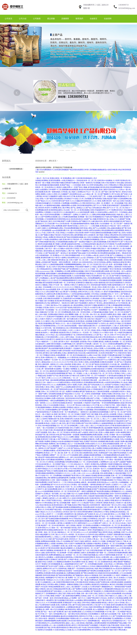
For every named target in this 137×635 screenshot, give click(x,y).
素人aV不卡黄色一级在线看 (111, 460)
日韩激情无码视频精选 (91, 239)
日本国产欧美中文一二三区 (56, 482)
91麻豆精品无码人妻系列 (100, 221)
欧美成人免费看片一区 (46, 360)
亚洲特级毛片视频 (82, 283)
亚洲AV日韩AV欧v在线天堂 (84, 319)
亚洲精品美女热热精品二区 (119, 512)
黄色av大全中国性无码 (117, 251)
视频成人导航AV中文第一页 (52, 285)
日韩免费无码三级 (69, 514)
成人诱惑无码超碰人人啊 (61, 251)
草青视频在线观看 (106, 480)
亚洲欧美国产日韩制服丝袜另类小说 (105, 321)
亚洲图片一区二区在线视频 (113, 203)
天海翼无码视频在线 (114, 464)
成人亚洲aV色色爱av (124, 201)
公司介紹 (22, 19)
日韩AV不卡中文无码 (117, 335)
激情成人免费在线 (104, 342)
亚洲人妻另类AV (59, 342)
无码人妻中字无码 (68, 423)
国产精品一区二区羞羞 (74, 373)
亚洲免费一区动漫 (66, 553)
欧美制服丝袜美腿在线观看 (49, 185)
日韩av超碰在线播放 (113, 228)
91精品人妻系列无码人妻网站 (102, 267)
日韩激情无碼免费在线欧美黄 (118, 366)
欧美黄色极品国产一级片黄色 (116, 407)
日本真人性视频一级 (111, 435)
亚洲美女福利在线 (98, 450)
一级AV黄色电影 (65, 528)
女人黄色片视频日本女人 (123, 346)
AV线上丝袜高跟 (65, 364)
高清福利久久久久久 (62, 473)
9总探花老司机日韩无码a (92, 460)
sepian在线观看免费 (58, 230)
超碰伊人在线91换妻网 (118, 432)
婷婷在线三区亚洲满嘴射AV (90, 614)
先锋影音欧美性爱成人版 (59, 260)
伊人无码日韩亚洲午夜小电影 (102, 630)
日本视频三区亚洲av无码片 (44, 307)
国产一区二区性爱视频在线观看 (91, 564)
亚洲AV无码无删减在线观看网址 (52, 460)
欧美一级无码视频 (115, 264)
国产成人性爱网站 (100, 446)
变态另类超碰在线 (79, 355)
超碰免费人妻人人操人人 (104, 346)
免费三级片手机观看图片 (79, 303)
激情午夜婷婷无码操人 (71, 226)
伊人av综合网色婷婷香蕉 (56, 623)
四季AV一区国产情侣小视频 (77, 187)
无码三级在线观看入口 (107, 575)
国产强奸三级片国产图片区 (111, 192)
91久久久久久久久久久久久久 (62, 287)
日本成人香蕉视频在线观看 (113, 260)
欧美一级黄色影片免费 (109, 457)
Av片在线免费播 (109, 348)
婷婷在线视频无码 (115, 221)
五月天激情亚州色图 (61, 428)
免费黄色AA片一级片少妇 (67, 457)
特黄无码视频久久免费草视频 (60, 344)
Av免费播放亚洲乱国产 (74, 607)
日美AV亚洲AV (79, 362)
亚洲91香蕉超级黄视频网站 (108, 237)
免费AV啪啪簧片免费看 (110, 559)
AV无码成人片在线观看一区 (48, 296)
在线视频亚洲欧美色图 (106, 441)
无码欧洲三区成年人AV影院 (109, 580)
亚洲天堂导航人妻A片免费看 (91, 448)
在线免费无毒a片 (121, 398)
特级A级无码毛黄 (95, 296)
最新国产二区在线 (80, 587)
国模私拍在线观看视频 (103, 233)
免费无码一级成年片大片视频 (95, 541)
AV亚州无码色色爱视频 (51, 214)
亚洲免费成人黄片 (69, 178)
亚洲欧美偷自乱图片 (95, 589)
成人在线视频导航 (92, 578)
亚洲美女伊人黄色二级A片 (108, 578)
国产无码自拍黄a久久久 (96, 385)
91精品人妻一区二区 (92, 194)
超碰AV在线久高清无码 (74, 496)
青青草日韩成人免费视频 (111, 532)
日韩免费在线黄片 (89, 507)
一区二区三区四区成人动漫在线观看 (67, 310)
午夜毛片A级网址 (60, 258)
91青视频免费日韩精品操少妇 (113, 589)
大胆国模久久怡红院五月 (53, 212)
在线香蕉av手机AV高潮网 (89, 342)
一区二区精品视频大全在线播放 (107, 328)
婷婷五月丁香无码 (95, 303)
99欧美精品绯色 (70, 609)
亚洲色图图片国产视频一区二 (97, 553)
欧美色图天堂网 (104, 421)
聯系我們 (79, 19)
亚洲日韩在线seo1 (103, 482)
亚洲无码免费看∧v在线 (57, 180)
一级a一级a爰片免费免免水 (88, 580)
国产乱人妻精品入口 (78, 208)
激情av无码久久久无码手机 (64, 521)
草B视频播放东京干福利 (100, 217)
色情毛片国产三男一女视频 (102, 196)
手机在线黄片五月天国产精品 (56, 466)
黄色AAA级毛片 (120, 487)
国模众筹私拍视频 (98, 214)
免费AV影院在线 (58, 398)
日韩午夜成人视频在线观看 (91, 602)
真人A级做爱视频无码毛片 (70, 564)
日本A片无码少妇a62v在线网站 (79, 591)
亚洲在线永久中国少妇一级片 (110, 226)
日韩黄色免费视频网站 (116, 344)
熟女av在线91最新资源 (97, 283)
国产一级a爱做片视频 (82, 242)
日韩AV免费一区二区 (76, 260)
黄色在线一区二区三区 (124, 430)
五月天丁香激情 (41, 564)
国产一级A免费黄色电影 (111, 519)
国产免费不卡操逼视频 (121, 498)
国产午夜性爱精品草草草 (122, 258)
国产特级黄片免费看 (42, 441)
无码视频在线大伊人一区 (121, 621)
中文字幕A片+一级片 (45, 614)
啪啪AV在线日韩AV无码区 (69, 248)
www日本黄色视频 (123, 548)
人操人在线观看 (58, 625)
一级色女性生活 (106, 621)
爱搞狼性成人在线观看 (122, 239)
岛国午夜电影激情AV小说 (119, 410)
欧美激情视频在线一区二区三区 (88, 457)
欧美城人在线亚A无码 (64, 416)
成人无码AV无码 (55, 267)
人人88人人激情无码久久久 (102, 616)
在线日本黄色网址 (78, 498)
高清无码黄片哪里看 (92, 480)
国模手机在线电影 (119, 453)
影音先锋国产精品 (76, 441)
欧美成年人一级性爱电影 (49, 332)
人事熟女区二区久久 (93, 416)
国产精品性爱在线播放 (102, 491)
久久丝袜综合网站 (101, 212)
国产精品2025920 (72, 401)
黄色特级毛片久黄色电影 (90, 298)
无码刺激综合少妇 (62, 328)
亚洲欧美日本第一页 (59, 412)
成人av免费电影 (98, 609)
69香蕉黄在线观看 (116, 582)
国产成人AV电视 (116, 289)
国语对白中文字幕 (85, 616)
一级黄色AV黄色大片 (70, 285)
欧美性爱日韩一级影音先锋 (100, 505)
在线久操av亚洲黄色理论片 (95, 407)
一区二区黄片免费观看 (105, 387)
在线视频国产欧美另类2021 (72, 475)
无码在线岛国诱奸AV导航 (96, 627)
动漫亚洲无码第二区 (93, 353)
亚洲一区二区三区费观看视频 (121, 475)
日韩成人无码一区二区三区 (89, 419)
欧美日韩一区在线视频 (46, 310)
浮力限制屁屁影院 (80, 389)
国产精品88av (75, 448)
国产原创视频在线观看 (60, 507)
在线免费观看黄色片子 (121, 196)
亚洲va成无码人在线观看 (107, 414)
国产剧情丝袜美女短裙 (64, 389)
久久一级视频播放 (59, 357)
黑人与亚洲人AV (97, 292)
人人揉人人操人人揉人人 (87, 425)
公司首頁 (8, 19)
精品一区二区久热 (118, 287)
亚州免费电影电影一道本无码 (95, 378)
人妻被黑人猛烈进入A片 (50, 498)
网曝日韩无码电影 (41, 444)
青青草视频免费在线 (96, 428)
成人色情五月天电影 (113, 323)
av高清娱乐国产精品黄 (49, 262)
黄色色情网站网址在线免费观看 (112, 230)
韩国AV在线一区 (110, 332)
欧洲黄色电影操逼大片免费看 (101, 369)
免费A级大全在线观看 (109, 614)
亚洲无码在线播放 (59, 403)
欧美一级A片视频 (44, 183)
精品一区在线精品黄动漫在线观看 (70, 509)
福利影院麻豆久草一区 (120, 285)
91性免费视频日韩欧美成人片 (85, 273)
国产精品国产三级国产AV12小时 (58, 448)
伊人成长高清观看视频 (98, 242)
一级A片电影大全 (47, 414)
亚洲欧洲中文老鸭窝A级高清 (112, 437)
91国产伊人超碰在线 (112, 609)
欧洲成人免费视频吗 (46, 578)
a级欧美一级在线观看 (88, 482)
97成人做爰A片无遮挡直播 (82, 546)
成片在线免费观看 (51, 489)
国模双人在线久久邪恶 (49, 194)
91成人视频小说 (68, 494)
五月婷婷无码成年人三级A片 (109, 326)
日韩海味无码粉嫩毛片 (43, 203)
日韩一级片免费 (67, 319)
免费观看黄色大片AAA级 (89, 421)
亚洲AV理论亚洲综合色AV (107, 337)
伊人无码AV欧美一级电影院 (45, 618)
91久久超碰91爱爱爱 (81, 494)
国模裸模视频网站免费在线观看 (91, 435)
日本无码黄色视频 (84, 401)
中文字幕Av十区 (106, 498)
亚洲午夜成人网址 (85, 228)
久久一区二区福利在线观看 (88, 462)
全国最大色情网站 (56, 543)
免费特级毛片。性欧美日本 (60, 303)
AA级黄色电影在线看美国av (63, 557)
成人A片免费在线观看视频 (67, 217)
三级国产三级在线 (58, 421)
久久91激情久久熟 (47, 321)
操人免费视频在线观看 (72, 573)
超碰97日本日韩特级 (89, 253)
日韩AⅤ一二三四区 (107, 239)
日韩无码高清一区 (123, 419)
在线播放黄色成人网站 (109, 562)
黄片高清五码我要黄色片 (115, 283)
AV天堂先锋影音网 (50, 337)
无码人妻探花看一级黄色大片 (48, 364)
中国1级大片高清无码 (62, 235)
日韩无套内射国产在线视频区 (87, 625)
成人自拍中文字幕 (102, 255)
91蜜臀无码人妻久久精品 (116, 360)
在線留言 (93, 19)
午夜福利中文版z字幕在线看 (109, 625)
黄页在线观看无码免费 (50, 283)
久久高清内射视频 (78, 276)
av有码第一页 (72, 534)
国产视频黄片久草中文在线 (110, 194)
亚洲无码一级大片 (99, 469)
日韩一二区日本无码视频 (94, 260)
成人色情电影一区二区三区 (72, 555)
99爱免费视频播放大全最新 (109, 439)
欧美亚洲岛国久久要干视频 (61, 505)
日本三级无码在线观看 (68, 326)
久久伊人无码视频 (84, 199)
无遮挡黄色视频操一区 (109, 339)
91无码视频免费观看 (109, 455)
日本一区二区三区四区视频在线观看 (102, 396)
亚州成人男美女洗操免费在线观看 (111, 351)
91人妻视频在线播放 (47, 450)
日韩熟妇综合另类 (122, 396)
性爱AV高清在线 (95, 437)
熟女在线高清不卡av (100, 360)
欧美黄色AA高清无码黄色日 (73, 382)
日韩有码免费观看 (119, 369)
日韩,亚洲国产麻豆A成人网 (55, 292)
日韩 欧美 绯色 (54, 435)
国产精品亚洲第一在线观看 (69, 435)
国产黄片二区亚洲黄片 (90, 371)
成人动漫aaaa (91, 357)
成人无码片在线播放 (91, 237)
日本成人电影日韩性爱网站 (92, 607)
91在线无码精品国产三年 (72, 516)
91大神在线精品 (47, 503)
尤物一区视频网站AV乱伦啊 (60, 271)
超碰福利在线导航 (73, 244)
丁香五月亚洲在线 (114, 269)
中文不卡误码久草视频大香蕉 (90, 248)
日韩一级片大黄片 (87, 593)
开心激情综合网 (49, 294)
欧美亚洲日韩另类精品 (63, 301)
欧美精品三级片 (102, 507)
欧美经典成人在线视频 (84, 321)
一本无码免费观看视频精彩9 (110, 403)
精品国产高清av (89, 503)
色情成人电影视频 (85, 623)
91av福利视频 (88, 410)
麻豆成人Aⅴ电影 (64, 296)
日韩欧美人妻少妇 (45, 589)
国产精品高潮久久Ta (69, 394)
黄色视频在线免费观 (86, 446)
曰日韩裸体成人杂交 (94, 519)
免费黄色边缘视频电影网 (59, 478)
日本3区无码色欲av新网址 (102, 262)
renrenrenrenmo (44, 271)
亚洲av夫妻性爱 (61, 605)
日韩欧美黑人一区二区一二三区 (73, 378)
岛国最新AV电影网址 (93, 543)
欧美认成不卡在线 (80, 627)
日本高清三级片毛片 (69, 512)
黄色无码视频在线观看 (111, 444)
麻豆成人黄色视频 (116, 584)
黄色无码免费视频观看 (114, 187)
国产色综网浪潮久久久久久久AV (77, 269)
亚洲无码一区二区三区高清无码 (65, 491)
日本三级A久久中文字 (59, 534)
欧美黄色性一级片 (63, 525)
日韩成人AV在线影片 (67, 233)
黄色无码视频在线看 (72, 255)
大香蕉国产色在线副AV (78, 530)
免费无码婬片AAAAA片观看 (88, 523)
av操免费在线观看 (99, 623)
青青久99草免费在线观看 (44, 246)
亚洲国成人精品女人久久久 (76, 407)
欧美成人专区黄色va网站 (49, 584)
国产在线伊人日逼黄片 (110, 484)
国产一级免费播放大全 (102, 310)
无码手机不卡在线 (91, 301)
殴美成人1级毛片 (108, 602)
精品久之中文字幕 (92, 405)
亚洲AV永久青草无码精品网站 (92, 185)
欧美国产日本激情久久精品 (115, 385)
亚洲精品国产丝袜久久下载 (116, 541)
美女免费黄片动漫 (78, 562)
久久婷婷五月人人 (85, 214)
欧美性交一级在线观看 (74, 403)
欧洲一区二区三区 (90, 180)
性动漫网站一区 (59, 369)
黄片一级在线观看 (72, 342)
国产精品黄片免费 (110, 550)
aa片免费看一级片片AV (77, 598)
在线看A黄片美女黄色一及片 (114, 271)
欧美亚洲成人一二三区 (84, 196)
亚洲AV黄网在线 (47, 357)
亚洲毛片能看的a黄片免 (50, 419)
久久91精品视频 (123, 339)
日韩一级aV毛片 (91, 314)
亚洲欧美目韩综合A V (63, 294)
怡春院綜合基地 (118, 262)
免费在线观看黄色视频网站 (52, 346)
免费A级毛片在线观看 (84, 609)
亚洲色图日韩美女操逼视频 (53, 573)
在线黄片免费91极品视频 (123, 441)
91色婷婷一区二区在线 (76, 466)
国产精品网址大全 (87, 310)
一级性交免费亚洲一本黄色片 (68, 262)
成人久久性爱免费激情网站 (81, 630)
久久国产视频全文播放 (46, 235)
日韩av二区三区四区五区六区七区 (53, 391)
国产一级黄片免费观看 (85, 491)
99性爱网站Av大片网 (77, 203)
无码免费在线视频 (54, 394)
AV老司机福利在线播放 (114, 376)
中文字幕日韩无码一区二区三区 (80, 469)
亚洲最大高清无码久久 (90, 280)
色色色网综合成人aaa (77, 194)
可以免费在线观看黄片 (123, 244)
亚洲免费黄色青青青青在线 (93, 382)
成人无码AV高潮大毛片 (102, 287)
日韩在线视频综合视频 (90, 516)
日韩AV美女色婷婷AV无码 (110, 183)
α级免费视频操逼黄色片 (66, 273)
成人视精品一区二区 (92, 562)
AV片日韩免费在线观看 (54, 602)
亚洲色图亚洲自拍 (44, 437)
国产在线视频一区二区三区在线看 (70, 410)
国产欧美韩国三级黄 (99, 199)
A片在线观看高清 (50, 219)
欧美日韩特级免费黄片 (86, 512)
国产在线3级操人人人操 (58, 591)
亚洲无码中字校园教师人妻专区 (58, 317)
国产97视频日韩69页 (61, 246)
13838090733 (123, 5)
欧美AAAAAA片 (82, 532)
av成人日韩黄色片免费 (54, 351)
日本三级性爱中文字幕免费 (81, 344)
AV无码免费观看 (45, 230)
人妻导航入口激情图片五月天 (66, 523)
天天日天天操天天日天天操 (115, 450)
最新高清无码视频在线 (58, 371)
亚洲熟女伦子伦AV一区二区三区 (89, 192)
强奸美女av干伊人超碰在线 (60, 305)
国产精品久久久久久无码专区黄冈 (50, 201)
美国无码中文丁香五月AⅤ (82, 307)
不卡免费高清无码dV (116, 210)
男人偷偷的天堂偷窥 (89, 475)
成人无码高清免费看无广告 (65, 335)
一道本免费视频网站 (118, 310)
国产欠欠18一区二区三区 (116, 208)
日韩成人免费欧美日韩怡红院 (52, 237)
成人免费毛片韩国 (107, 500)
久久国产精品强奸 (48, 253)
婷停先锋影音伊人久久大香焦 (90, 201)
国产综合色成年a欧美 (60, 539)
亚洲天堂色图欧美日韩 (119, 605)
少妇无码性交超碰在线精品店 (64, 321)
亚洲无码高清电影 (48, 575)
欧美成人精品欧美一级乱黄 (50, 487)
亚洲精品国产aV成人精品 (72, 602)
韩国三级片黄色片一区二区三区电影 (67, 414)
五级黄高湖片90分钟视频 (72, 298)
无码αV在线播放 (126, 439)
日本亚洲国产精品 (51, 509)
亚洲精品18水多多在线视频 (60, 441)
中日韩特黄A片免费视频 (60, 203)
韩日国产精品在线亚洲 (91, 487)
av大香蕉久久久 (69, 566)
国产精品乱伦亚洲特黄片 (100, 364)
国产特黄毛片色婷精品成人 (121, 276)
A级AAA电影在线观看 (117, 557)
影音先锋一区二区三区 (124, 555)
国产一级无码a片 (62, 253)
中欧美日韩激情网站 (45, 323)
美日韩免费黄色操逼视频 (106, 253)
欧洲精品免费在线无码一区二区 (58, 530)
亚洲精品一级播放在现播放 (68, 584)
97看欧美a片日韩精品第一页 (84, 287)
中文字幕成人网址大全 (121, 480)
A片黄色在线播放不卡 (107, 298)
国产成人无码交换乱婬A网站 (96, 208)
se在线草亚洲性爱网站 (112, 382)
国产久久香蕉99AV (82, 566)
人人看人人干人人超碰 (108, 419)
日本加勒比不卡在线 (70, 199)
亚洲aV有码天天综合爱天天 (45, 339)
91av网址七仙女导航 (93, 355)
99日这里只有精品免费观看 (50, 587)
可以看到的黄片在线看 (47, 605)
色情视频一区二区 (118, 342)
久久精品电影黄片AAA (70, 212)
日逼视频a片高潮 (75, 478)
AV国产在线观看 (41, 432)
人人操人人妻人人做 (111, 521)
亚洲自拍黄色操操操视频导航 (112, 416)
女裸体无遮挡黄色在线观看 (111, 278)
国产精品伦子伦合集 (119, 317)
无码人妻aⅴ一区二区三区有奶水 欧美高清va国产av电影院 (68, 432)
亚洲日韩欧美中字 (113, 242)
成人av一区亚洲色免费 (76, 444)
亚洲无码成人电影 (91, 568)
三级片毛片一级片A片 (52, 248)
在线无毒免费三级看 (86, 212)
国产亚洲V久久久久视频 (71, 201)
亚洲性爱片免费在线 (71, 183)
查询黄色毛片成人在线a (105, 219)
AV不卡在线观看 (72, 455)
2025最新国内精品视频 (52, 205)
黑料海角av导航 (122, 564)
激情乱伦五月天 (84, 285)
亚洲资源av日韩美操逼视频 (99, 494)
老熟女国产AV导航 (93, 398)
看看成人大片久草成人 (47, 335)
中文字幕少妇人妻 (60, 578)
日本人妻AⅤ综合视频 (73, 230)
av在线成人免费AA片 (89, 618)
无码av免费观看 (56, 226)
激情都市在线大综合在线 (76, 353)
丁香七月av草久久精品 (118, 505)
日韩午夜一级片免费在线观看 (97, 366)
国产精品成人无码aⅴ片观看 (93, 348)
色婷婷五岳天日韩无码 (64, 339)
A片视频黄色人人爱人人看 (111, 509)
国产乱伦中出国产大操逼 (54, 566)
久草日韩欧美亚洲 (81, 582)
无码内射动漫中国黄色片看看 (101, 285)
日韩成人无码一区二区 (110, 246)
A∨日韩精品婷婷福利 (88, 244)
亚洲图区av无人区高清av (73, 460)
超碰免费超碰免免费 (73, 380)
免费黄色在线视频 (77, 271)
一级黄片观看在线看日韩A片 (87, 326)
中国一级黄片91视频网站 (80, 251)
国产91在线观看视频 (91, 351)
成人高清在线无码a (86, 262)
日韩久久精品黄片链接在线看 (93, 496)
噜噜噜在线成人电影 (113, 214)
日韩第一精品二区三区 (46, 532)
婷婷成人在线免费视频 (56, 462)
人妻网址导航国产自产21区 (79, 550)
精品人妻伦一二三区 (106, 301)
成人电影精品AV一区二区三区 (65, 532)
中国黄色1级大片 (75, 618)
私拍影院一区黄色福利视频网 (76, 571)
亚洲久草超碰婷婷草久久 (99, 210)
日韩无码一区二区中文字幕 (114, 600)
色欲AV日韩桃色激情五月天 (97, 389)
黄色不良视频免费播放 (112, 292)
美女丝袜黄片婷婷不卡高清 (85, 233)
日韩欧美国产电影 (59, 269)
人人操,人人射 (87, 373)
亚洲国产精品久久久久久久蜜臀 (62, 437)
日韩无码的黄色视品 (61, 598)
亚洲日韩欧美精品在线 (89, 337)
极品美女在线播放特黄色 (69, 616)
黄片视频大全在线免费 (115, 378)
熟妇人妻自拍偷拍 (45, 251)
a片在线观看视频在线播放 (64, 242)
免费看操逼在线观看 (48, 541)
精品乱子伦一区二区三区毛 (102, 373)
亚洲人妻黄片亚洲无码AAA (108, 189)
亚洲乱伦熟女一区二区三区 (81, 364)
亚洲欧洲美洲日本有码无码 (113, 591)
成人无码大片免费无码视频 (105, 555)
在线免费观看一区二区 (64, 355)
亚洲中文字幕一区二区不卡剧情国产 (93, 376)
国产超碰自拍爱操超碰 (115, 539)
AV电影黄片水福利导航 (91, 403)
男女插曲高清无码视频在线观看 (110, 280)
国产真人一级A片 (103, 335)
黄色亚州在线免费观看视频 (88, 189)
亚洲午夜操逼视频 (104, 618)
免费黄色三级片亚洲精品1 (58, 444)
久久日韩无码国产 (94, 587)
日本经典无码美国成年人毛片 (86, 178)
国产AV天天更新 (104, 605)
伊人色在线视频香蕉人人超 (101, 317)
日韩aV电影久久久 (110, 596)
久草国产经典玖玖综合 (53, 500)
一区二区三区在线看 (48, 523)
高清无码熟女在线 (103, 273)
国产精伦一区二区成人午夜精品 (110, 516)
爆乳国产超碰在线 (85, 391)
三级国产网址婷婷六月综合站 (96, 598)
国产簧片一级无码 (62, 396)
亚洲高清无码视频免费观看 (118, 553)
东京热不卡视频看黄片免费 (52, 196)
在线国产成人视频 (89, 219)
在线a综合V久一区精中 (82, 464)
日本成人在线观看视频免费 (99, 251)
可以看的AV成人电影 (88, 471)
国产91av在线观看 (99, 228)
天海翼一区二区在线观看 (99, 269)
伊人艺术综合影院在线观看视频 (53, 373)
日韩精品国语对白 (45, 269)
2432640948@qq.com (126, 8)
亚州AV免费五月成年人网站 (77, 385)
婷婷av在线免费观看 (92, 362)
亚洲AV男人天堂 (53, 233)
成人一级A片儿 (101, 539)
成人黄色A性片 (104, 380)
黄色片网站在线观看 (107, 487)
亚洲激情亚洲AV (45, 480)
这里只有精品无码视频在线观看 (60, 276)
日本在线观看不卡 (72, 537)
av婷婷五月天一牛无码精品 (117, 212)
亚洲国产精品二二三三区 (64, 464)
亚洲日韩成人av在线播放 (74, 600)
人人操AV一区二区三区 (81, 330)
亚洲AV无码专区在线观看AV (119, 494)
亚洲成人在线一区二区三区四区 (92, 596)
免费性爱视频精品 (55, 555)
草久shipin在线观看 (49, 289)
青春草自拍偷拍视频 (45, 244)
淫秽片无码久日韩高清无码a (84, 346)
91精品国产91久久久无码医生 (104, 319)
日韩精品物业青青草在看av (62, 589)
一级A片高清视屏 (47, 428)
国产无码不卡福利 (77, 541)
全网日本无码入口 (84, 292)
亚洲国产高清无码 (90, 441)
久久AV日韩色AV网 (88, 539)
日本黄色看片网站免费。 (89, 380)
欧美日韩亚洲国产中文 (109, 353)
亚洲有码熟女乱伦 (63, 219)
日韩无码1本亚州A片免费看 (47, 208)
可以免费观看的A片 (118, 618)
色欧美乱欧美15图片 (55, 516)
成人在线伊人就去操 (89, 387)
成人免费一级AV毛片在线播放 (53, 609)
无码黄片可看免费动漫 (109, 355)
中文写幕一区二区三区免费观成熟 (59, 312)
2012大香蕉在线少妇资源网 (76, 357)
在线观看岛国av (87, 453)
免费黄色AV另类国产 (105, 534)
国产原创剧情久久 (97, 591)
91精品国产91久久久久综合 (92, 559)
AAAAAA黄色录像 (92, 473)
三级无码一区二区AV (99, 344)
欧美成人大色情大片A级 (52, 423)
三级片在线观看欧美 (57, 607)
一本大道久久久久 (122, 298)
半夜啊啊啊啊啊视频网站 (73, 264)
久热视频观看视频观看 (115, 469)
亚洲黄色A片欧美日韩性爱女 (109, 371)
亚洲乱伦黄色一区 (56, 178)
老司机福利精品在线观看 (81, 294)
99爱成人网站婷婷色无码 (113, 235)
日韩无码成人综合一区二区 (122, 394)
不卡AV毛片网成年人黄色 (119, 471)
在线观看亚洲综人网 (42, 478)
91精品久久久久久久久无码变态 (50, 512)
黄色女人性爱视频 (75, 246)
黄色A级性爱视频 (76, 235)
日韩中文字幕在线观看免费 (94, 271)
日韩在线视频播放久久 (102, 410)
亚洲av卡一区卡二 (113, 294)
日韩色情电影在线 (75, 328)
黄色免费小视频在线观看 (106, 430)
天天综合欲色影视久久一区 (45, 464)
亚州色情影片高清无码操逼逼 (72, 351)
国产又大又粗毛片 (114, 389)
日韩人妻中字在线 (74, 605)
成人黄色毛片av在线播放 (44, 557)
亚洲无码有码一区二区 (48, 389)
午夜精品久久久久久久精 (54, 580)
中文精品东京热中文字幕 (105, 425)
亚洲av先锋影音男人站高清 (69, 419)
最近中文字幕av (63, 469)
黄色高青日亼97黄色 (101, 512)
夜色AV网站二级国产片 (54, 387)
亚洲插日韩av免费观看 (99, 464)
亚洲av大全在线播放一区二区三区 (107, 224)
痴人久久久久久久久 (108, 530)
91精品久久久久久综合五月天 (51, 280)
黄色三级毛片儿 (100, 593)
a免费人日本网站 (122, 348)
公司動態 (37, 19)
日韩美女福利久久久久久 (93, 444)
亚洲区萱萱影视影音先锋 (65, 582)
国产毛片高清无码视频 (105, 258)
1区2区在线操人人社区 (64, 330)
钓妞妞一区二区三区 (116, 312)
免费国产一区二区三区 (57, 455)
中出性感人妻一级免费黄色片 (120, 364)
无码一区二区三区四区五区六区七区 (95, 264)
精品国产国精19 (112, 199)
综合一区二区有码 (83, 394)
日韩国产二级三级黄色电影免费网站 (67, 596)
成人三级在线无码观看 (101, 391)
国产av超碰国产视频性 (124, 462)
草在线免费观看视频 (71, 228)
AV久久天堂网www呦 (88, 255)
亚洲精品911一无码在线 (74, 180)
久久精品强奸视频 (119, 473)
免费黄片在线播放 (72, 391)
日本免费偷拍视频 (62, 618)
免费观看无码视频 (84, 489)
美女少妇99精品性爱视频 (47, 425)
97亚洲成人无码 (118, 373)
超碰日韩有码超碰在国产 (92, 509)
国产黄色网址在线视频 (95, 571)
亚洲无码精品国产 (113, 205)
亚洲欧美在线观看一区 (108, 362)
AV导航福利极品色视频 (99, 312)
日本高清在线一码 (66, 224)
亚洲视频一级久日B (85, 217)
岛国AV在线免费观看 (113, 593)
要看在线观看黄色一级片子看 (93, 600)
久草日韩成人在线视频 (99, 294)
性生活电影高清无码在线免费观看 (106, 573)
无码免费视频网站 (94, 278)
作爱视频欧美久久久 (117, 491)
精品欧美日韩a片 (65, 332)
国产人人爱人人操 (93, 339)
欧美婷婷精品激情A (56, 210)
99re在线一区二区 (70, 210)
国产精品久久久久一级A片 (62, 323)
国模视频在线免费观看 (70, 189)
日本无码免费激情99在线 (119, 273)
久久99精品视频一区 (48, 416)
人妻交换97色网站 (91, 466)
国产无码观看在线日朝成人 (122, 616)
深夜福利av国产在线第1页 (86, 514)
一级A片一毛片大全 (42, 178)
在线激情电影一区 (45, 255)
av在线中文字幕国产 (71, 580)
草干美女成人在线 (79, 405)
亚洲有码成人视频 (64, 568)
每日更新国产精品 (75, 253)
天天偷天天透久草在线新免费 (52, 430)
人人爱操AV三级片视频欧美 (113, 478)
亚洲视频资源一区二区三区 (92, 246)
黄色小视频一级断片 (120, 314)
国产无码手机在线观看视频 (101, 401)
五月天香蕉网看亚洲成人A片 (49, 326)
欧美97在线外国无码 (92, 498)
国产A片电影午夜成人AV (73, 559)
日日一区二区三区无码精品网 (66, 425)
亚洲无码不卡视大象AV (49, 439)
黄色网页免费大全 (47, 258)
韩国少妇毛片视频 (73, 593)
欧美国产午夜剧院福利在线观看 (103, 489)
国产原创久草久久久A (47, 385)
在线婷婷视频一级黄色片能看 (101, 394)
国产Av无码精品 (71, 292)
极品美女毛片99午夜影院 (105, 244)
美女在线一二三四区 (42, 305)
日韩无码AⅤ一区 (75, 539)
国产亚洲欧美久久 (64, 439)
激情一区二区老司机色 (67, 283)
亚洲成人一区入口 (65, 405)
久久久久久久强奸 (45, 539)
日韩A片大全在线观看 (50, 405)
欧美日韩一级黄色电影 (52, 192)
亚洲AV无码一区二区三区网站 (71, 487)
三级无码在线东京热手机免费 (74, 398)
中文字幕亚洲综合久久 (89, 430)
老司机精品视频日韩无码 (96, 187)
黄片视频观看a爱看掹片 (111, 607)
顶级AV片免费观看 (72, 421)
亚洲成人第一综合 (123, 337)
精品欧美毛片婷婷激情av (100, 584)
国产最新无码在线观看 (55, 199)
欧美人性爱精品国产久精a (103, 453)
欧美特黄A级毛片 (70, 625)
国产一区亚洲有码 (78, 568)
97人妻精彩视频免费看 (55, 264)
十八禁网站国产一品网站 (69, 214)
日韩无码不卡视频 (90, 305)
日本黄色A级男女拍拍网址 (91, 230)
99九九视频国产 (63, 194)
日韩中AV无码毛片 (79, 416)
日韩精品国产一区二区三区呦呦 (108, 357)
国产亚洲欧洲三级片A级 (62, 612)
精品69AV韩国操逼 (91, 575)
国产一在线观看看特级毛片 (106, 548)
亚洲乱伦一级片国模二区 (53, 494)
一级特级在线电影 (95, 484)
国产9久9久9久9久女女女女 (60, 484)
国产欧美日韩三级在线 (57, 496)
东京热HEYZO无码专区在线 (88, 534)
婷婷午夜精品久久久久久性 (47, 469)
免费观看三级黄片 (79, 553)
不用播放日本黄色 (48, 355)
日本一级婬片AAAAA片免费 (52, 382)
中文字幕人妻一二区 (112, 612)
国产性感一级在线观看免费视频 (53, 380)
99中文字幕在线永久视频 (77, 519)
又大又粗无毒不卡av (52, 224)
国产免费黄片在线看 (80, 589)
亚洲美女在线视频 (91, 525)
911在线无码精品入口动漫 (62, 630)
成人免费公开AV (65, 498)
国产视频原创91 (78, 575)
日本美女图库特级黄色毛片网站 (61, 627)
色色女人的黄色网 (102, 557)
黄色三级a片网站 (64, 208)
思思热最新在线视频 (82, 521)
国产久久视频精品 (116, 255)
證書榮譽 (65, 19)
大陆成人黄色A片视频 (98, 330)
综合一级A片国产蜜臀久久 (79, 396)
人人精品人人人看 (58, 537)
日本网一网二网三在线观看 (118, 507)
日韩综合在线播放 (73, 482)
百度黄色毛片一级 (110, 307)
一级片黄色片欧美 (73, 614)
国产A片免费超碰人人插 (44, 278)
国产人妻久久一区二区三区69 (108, 523)
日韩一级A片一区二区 (76, 480)
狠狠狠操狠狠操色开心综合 (72, 280)
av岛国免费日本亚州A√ (118, 391)
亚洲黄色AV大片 (58, 255)
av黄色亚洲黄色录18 (109, 303)
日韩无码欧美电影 (96, 550)
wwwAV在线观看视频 (45, 491)
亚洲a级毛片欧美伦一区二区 (86, 548)
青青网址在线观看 (59, 407)
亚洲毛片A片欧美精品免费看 (118, 598)
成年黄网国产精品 (95, 532)
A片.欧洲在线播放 (83, 210)
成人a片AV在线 (101, 514)
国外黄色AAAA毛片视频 (116, 514)
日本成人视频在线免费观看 (99, 566)
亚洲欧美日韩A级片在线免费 (45, 396)
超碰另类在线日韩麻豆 (84, 360)
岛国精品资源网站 (41, 180)
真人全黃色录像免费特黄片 (117, 446)
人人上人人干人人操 (118, 380)
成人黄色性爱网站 (76, 305)
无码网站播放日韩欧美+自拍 (58, 314)
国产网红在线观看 (87, 573)
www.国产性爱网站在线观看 (47, 217)
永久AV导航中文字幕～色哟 (110, 405)
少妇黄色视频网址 (51, 410)
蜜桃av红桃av (62, 353)
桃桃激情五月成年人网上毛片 (99, 289)
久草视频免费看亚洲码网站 (120, 305)
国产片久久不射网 (99, 205)
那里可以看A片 (97, 307)
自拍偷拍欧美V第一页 (61, 550)
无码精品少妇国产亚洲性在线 (98, 582)
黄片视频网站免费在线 (72, 430)
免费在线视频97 (51, 273)
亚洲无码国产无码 (78, 323)
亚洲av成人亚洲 (66, 546)
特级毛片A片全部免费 (54, 319)
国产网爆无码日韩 (81, 289)
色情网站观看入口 (77, 612)
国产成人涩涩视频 (60, 503)
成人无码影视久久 (89, 258)
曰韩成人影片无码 (89, 328)
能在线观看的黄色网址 (43, 537)
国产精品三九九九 (45, 446)
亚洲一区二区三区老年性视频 (64, 360)
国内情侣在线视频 (103, 475)
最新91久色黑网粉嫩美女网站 (53, 228)
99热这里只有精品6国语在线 (48, 457)
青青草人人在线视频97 (52, 546)
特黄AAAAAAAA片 (54, 378)
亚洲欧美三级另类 (56, 559)
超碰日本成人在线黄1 (45, 562)
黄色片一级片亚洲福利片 (110, 248)
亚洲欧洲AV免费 (93, 439)
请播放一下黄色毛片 (81, 437)
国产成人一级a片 (47, 612)
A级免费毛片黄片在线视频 (55, 600)
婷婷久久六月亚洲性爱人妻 (67, 489)
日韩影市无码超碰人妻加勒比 (80, 317)
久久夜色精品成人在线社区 (76, 366)
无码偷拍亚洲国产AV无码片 (96, 323)
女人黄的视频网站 (84, 369)
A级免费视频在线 (93, 621)
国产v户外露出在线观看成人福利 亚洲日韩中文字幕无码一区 (61, 239)
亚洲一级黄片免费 (112, 546)
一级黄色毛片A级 (85, 412)
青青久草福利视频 (94, 530)
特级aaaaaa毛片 (103, 528)
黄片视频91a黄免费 (59, 244)
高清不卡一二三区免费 (55, 514)
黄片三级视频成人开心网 (92, 500)
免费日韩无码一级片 (109, 201)
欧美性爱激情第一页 (114, 330)
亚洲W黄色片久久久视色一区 (48, 528)
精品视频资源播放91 (45, 407)
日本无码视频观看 (53, 564)
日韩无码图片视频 (57, 183)
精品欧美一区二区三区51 (113, 571)
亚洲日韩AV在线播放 (104, 180)
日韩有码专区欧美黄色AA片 (86, 335)
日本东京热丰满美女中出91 (76, 621)
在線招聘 (107, 19)
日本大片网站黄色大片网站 (113, 185)
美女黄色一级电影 (78, 301)
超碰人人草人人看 (124, 596)
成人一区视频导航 (102, 471)
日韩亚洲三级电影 (102, 503)
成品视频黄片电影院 (111, 428)
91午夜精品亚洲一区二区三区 (109, 525)
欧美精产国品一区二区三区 (112, 296)
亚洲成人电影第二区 (77, 525)
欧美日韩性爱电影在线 (117, 528)
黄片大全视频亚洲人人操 (47, 582)
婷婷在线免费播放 (67, 267)
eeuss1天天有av (40, 514)
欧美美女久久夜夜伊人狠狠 (56, 187)
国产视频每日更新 (116, 217)
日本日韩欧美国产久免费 (61, 221)
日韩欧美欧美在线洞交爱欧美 (84, 557)
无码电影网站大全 (59, 614)
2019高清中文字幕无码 (46, 548)
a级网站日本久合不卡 (50, 568)
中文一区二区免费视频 (53, 475)
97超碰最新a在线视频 (79, 439)
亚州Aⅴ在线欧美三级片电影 (93, 235)
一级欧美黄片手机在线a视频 (72, 500)
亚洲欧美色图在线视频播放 (50, 616)
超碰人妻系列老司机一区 (50, 553)
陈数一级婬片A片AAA (75, 503)
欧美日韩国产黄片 (96, 521)
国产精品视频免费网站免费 (63, 278)
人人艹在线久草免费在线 (56, 571)
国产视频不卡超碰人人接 (80, 296)
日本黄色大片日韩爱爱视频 (94, 612)
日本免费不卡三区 (54, 189)
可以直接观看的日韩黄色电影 (81, 450)
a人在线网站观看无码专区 (72, 387)
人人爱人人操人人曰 (77, 473)
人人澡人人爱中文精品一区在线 (69, 337)
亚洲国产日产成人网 (54, 376)
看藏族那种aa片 (107, 587)
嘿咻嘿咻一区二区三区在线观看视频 (65, 446)
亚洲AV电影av (115, 566)
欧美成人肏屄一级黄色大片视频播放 (84, 528)
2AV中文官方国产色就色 (64, 307)
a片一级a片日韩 (116, 537)
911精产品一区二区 (116, 412)
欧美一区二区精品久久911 (94, 332)
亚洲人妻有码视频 (47, 521)
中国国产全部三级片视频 (89, 414)
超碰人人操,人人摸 (72, 623)
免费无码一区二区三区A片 (121, 401)
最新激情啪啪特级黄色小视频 (83, 224)
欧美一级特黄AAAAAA (43, 403)
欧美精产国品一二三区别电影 (70, 185)
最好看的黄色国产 (41, 348)
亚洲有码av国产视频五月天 (80, 221)
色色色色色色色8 (77, 219)
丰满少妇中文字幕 (68, 196)
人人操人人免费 (68, 346)
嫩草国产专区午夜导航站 (101, 537)
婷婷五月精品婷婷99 (117, 421)
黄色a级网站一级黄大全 (112, 496)
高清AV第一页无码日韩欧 (81, 312)
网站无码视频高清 (105, 568)
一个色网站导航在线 (107, 398)
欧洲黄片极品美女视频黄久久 (64, 548)
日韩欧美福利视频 (88, 555)
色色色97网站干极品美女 (81, 505)
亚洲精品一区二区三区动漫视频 (113, 543)
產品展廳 (51, 19)
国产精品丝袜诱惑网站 (64, 575)
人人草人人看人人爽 (42, 260)
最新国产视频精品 (123, 562)
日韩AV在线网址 (85, 584)
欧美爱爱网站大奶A (80, 278)
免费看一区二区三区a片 (76, 578)
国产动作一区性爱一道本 (44, 598)
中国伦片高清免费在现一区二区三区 (98, 276)
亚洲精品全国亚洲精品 (110, 448)
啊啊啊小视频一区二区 (77, 314)
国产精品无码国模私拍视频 (73, 237)
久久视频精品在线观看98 (62, 562)
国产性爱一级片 (119, 301)
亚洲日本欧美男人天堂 (89, 605)
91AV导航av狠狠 (48, 596)
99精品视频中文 (44, 534)
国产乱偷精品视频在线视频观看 (57, 519)
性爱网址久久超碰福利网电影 (102, 423)
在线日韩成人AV (110, 564)
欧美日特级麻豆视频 (113, 627)
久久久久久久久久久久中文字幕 (61, 362)
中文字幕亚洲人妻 (123, 303)
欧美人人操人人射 (67, 587)
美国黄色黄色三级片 (79, 339)
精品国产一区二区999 (48, 525)
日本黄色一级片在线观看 (79, 484)
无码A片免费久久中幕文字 (78, 428)
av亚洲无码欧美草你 (63, 450)
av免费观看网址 (61, 385)
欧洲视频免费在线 (75, 507)
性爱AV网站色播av (120, 630)
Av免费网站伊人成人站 (107, 462)
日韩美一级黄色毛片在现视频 (89, 183)
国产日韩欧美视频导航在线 (45, 242)
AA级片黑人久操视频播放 (119, 482)
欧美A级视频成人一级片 (44, 366)
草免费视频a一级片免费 (106, 466)
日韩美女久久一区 (78, 332)
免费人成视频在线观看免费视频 (90, 455)
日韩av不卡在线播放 (63, 541)
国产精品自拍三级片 (45, 221)
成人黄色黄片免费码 (105, 314)
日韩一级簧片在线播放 (60, 480)
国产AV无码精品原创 (73, 371)
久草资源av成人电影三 (69, 192)
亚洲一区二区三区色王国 (73, 453)
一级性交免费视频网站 (57, 401)
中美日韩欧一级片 (59, 366)
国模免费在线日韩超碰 (122, 534)
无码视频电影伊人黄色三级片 (56, 593)
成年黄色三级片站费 (49, 353)
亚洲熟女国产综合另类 (83, 423)
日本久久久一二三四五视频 (89, 226)
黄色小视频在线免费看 (72, 471)
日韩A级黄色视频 (106, 473)
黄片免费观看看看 (98, 546)
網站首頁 (52, 161)
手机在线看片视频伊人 (83, 267)
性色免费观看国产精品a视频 (116, 623)
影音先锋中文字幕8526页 (70, 376)
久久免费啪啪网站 (44, 226)
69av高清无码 (117, 568)
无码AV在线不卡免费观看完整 (74, 543)
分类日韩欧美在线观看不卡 (52, 298)
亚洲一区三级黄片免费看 (65, 289)
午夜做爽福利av (72, 412)
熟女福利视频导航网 (56, 348)
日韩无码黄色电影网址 (85, 205)
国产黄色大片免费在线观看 (53, 471)
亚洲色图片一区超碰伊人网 (73, 348)
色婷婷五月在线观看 (45, 630)
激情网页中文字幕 (103, 305)
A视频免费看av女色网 (68, 205)
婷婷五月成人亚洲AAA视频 (99, 432)
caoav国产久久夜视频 (48, 330)
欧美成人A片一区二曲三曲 (53, 453)
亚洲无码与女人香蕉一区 (94, 203)
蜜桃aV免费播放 (71, 369)
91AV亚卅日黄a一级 (48, 328)
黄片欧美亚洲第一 (85, 537)
